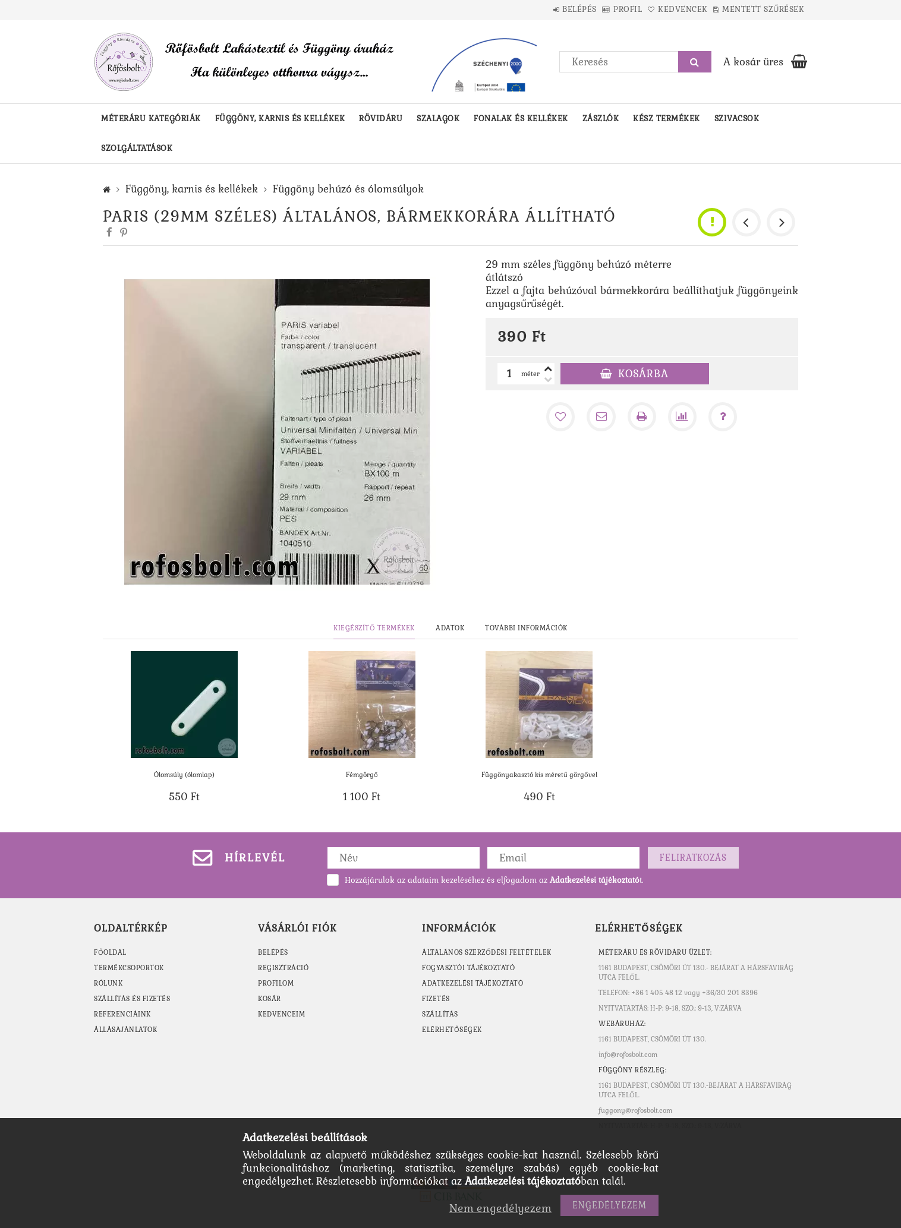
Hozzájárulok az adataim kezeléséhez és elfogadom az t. (494, 880)
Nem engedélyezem (500, 1208)
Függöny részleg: (632, 1070)
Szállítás (440, 1014)
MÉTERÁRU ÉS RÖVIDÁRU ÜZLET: (655, 952)
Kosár (269, 999)
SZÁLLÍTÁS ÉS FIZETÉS (132, 999)
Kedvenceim (281, 1014)
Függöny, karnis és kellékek (280, 118)
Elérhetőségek (452, 1029)
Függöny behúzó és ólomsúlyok (348, 188)
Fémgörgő (362, 775)
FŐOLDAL (110, 952)
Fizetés (436, 999)
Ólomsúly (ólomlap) (184, 775)
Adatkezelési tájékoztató (472, 983)
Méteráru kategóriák (151, 118)
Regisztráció (283, 968)
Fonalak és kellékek (521, 118)
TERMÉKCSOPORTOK (129, 968)
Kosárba (643, 373)
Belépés (536, 9)
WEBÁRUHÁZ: (621, 1023)
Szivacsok (737, 118)
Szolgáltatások (136, 148)
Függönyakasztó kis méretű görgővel (539, 775)
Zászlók (600, 118)
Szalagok (438, 118)
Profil (597, 9)
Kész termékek (666, 118)
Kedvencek (664, 9)
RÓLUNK (108, 983)
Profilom (276, 983)
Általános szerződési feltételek (487, 952)
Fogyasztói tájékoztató (468, 968)
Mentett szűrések (757, 9)
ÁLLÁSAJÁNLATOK (125, 1029)
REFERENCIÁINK (122, 1014)
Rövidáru (380, 118)
